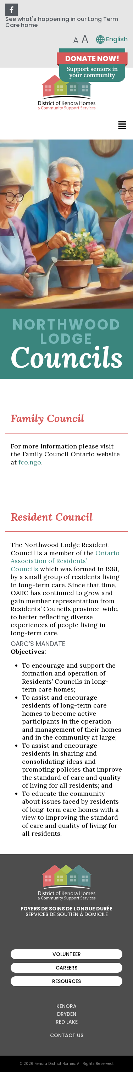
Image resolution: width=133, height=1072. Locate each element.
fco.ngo (29, 462)
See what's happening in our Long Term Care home (61, 22)
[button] (122, 124)
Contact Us (66, 1035)
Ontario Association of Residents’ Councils (65, 561)
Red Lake (67, 1021)
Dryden (66, 1014)
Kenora (66, 1006)
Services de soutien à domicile (67, 914)
